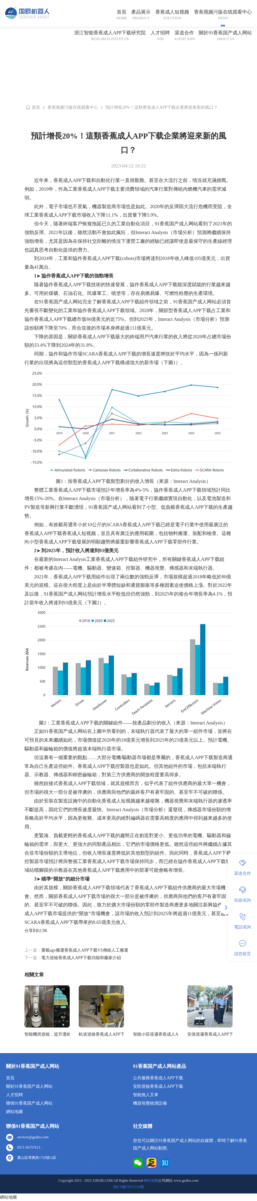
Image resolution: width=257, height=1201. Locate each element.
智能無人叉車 (145, 1095)
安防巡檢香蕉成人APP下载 (158, 1086)
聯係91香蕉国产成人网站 (29, 1103)
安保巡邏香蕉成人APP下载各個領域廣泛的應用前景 (210, 1034)
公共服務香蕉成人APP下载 (158, 1078)
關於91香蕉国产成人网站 (225, 32)
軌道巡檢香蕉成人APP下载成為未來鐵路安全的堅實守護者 (101, 1034)
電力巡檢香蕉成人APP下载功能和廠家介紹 (81, 957)
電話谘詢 (242, 921)
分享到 (30, 930)
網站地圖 (14, 1111)
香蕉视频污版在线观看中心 (223, 11)
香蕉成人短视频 (172, 11)
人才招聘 (160, 32)
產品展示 (141, 11)
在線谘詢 (242, 894)
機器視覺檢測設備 (150, 1103)
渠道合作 (184, 32)
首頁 (121, 11)
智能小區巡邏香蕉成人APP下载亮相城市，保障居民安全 (155, 1034)
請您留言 (242, 948)
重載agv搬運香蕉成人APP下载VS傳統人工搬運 (84, 950)
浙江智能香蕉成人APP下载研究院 (110, 32)
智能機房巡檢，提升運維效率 (47, 1034)
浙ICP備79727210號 (128, 1187)
